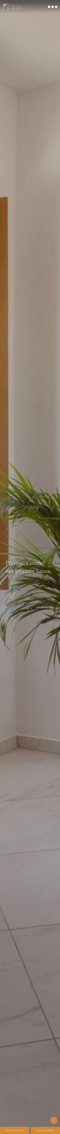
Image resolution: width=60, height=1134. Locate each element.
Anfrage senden (45, 1130)
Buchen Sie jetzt (14, 1130)
